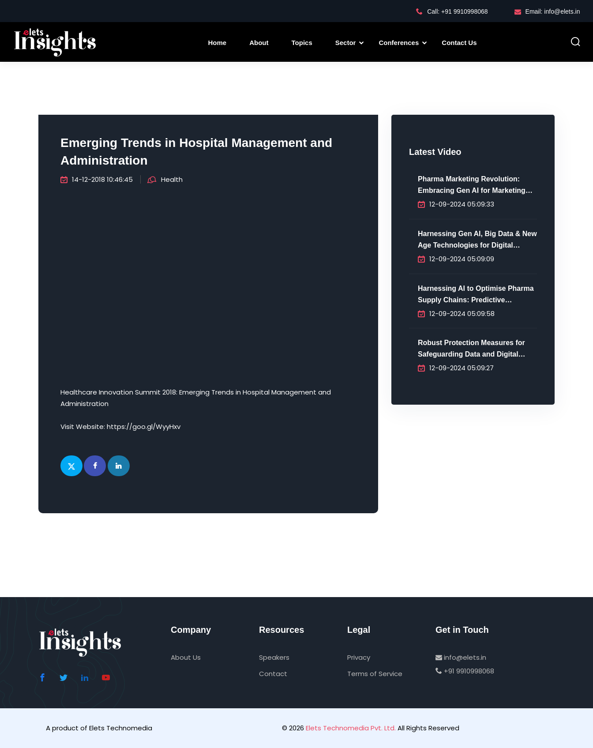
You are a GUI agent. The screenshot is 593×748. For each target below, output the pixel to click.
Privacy (358, 657)
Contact (273, 673)
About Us (186, 657)
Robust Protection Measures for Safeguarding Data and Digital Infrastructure (471, 349)
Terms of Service (374, 673)
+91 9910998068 (464, 671)
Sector (345, 42)
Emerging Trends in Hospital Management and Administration (196, 151)
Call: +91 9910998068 (452, 11)
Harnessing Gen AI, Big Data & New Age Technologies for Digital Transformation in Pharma (477, 240)
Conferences (399, 42)
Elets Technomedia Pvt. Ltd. (351, 728)
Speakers (274, 657)
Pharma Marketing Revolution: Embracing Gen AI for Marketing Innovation (471, 185)
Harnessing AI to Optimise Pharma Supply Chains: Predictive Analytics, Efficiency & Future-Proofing (476, 295)
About (258, 42)
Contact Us (459, 42)
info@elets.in (460, 657)
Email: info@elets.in (547, 11)
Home (217, 42)
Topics (302, 42)
